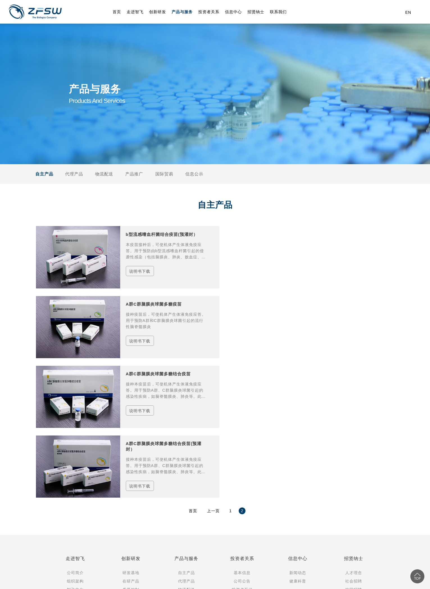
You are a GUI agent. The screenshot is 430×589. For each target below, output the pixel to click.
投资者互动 (242, 452)
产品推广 (134, 173)
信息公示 (194, 173)
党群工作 (75, 469)
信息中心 (297, 421)
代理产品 (74, 173)
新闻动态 (297, 436)
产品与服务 (186, 421)
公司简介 (75, 436)
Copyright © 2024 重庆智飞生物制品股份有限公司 (84, 550)
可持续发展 (242, 461)
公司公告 (242, 444)
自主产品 (44, 173)
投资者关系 (242, 421)
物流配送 (105, 173)
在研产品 (130, 444)
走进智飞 (75, 421)
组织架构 (75, 444)
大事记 (75, 461)
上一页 (213, 374)
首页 (193, 374)
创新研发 (130, 421)
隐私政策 (192, 559)
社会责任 (75, 478)
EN (408, 12)
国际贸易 (164, 173)
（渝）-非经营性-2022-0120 (159, 559)
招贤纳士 (353, 421)
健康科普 (297, 444)
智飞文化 (75, 452)
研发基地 (130, 436)
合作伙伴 (75, 486)
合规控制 (130, 461)
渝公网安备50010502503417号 (109, 559)
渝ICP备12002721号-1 (61, 559)
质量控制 (130, 452)
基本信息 (242, 436)
